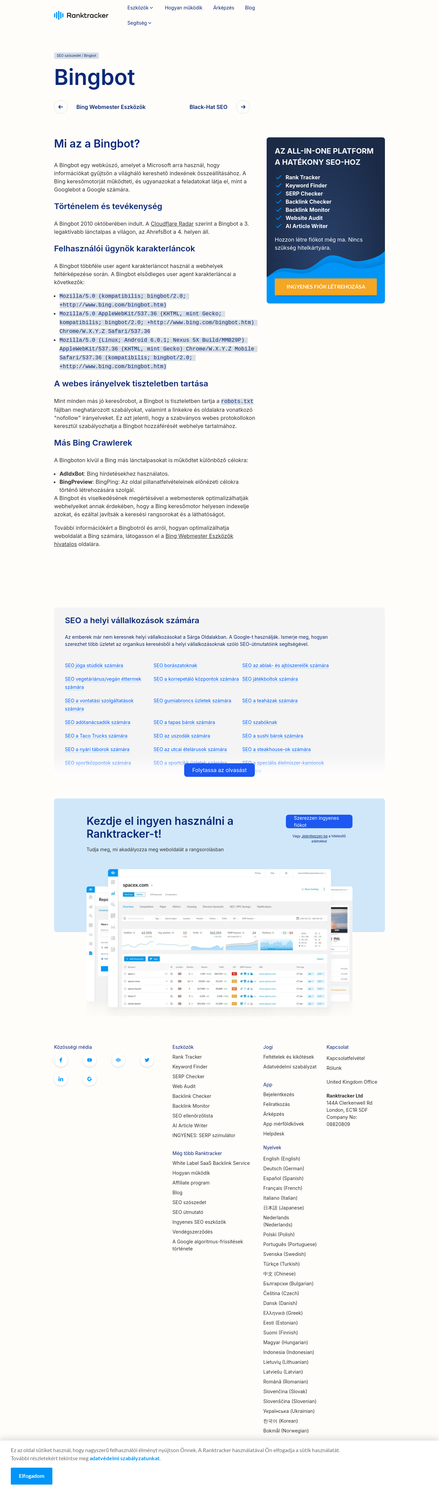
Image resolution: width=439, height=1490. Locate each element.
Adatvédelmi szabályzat (289, 1066)
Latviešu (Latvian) (283, 1372)
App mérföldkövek (283, 1124)
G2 (89, 1079)
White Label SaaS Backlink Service (211, 1163)
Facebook (61, 1060)
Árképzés (223, 7)
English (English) (281, 1158)
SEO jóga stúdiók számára (94, 665)
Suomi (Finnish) (280, 1332)
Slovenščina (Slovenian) (290, 1401)
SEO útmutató (187, 1212)
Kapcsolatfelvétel (345, 1058)
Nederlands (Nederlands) (278, 1221)
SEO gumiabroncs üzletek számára (192, 700)
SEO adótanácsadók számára (97, 722)
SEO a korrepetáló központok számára (196, 679)
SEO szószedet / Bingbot (76, 55)
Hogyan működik (183, 7)
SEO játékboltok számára (270, 679)
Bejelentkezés (318, 15)
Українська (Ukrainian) (289, 1411)
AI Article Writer (190, 1125)
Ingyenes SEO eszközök (199, 1222)
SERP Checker (188, 1076)
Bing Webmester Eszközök (111, 107)
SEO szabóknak (259, 722)
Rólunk (334, 1068)
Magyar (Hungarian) (285, 1342)
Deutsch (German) (283, 1168)
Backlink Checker (191, 1096)
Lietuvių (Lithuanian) (286, 1362)
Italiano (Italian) (280, 1198)
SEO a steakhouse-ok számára (276, 749)
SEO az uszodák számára (181, 736)
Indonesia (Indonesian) (288, 1352)
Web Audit (183, 1086)
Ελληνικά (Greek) (283, 1313)
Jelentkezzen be (314, 836)
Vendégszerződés (192, 1232)
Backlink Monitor (191, 1106)
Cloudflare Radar (172, 223)
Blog (250, 7)
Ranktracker (81, 15)
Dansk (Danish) (280, 1303)
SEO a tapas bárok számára (184, 722)
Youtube (89, 1060)
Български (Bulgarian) (288, 1283)
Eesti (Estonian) (280, 1323)
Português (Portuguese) (290, 1244)
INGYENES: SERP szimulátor (203, 1135)
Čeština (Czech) (281, 1293)
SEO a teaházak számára (270, 700)
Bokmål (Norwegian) (286, 1430)
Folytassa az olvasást (219, 770)
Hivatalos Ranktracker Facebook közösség (118, 1060)
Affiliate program (191, 1183)
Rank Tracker (187, 1057)
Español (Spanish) (283, 1178)
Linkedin (61, 1079)
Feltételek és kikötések (288, 1057)
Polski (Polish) (279, 1234)
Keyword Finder (190, 1066)
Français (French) (282, 1188)
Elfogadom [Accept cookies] (31, 1475)
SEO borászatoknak (175, 665)
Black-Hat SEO (208, 107)
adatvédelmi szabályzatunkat (125, 1458)
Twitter (147, 1060)
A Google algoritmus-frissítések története (207, 1245)
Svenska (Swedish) (284, 1254)
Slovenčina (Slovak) (285, 1391)
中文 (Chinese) (279, 1274)
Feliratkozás (363, 15)
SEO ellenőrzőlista (192, 1116)
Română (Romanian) (285, 1381)
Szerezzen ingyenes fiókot (316, 821)
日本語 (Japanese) (283, 1208)
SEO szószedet (189, 1202)
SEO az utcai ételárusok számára (190, 749)
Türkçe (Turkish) (281, 1264)
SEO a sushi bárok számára (272, 736)
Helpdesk (273, 1133)
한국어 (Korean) (280, 1421)
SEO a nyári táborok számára (97, 749)
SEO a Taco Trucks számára (96, 736)
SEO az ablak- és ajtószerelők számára (285, 665)
